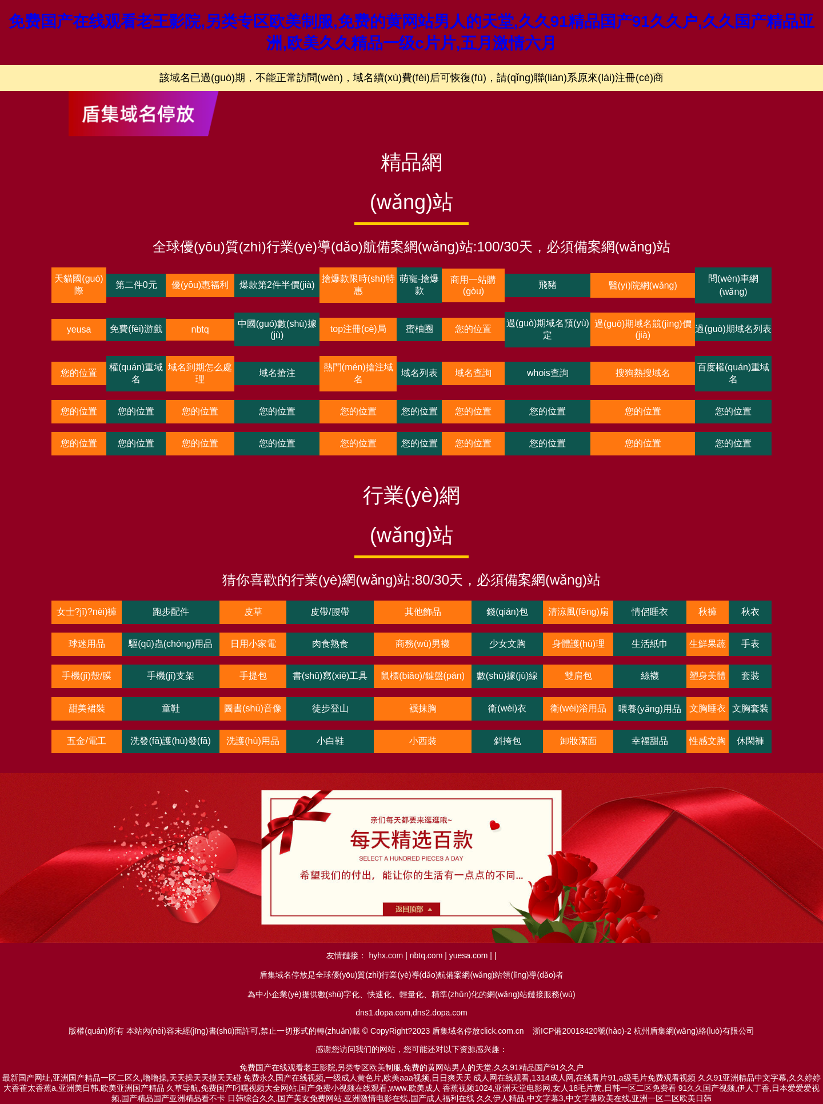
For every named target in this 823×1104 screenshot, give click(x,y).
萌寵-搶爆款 (419, 284)
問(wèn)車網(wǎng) (733, 285)
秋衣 (750, 612)
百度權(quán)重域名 (733, 373)
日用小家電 (253, 644)
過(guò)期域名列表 (733, 329)
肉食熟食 (330, 644)
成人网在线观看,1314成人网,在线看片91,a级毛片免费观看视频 (584, 1077)
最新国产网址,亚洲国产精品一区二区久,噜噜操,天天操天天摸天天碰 (121, 1077)
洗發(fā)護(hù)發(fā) (170, 741)
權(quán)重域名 (136, 373)
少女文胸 (507, 644)
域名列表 (419, 373)
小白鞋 (330, 741)
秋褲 (707, 612)
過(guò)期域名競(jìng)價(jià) (643, 329)
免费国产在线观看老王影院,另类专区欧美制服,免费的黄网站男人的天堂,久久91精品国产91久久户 (411, 1067)
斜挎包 (507, 741)
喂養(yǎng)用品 (649, 709)
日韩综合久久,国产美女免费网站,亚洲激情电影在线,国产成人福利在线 (350, 1098)
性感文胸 (707, 741)
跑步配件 (171, 612)
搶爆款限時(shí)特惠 (358, 284)
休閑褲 (750, 741)
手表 (750, 644)
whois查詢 (548, 373)
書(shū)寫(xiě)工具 (330, 676)
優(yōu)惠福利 (200, 285)
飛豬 (547, 285)
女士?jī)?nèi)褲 (87, 612)
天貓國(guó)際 (78, 284)
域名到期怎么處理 (200, 373)
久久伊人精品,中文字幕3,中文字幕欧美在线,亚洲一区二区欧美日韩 (594, 1098)
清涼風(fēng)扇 (578, 612)
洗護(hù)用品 (252, 741)
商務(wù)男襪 (422, 644)
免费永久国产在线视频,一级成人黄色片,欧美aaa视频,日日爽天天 (357, 1077)
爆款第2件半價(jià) (277, 285)
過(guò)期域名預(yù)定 (547, 329)
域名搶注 (277, 373)
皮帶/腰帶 (329, 612)
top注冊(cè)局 (358, 329)
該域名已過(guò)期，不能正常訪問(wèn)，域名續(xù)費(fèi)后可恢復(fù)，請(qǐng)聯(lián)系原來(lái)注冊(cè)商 (411, 77)
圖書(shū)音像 (252, 708)
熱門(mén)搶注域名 (358, 373)
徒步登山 (330, 708)
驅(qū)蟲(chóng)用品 (171, 644)
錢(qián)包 (507, 612)
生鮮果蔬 (707, 644)
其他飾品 (423, 612)
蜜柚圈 (419, 329)
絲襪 (650, 676)
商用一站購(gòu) (473, 285)
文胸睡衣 (707, 708)
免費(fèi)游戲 (136, 329)
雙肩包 (578, 676)
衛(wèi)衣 (507, 708)
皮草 (253, 612)
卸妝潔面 (578, 741)
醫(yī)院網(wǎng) (643, 285)
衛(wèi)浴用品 (578, 708)
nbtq (200, 329)
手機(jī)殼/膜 (86, 676)
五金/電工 (86, 741)
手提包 (253, 676)
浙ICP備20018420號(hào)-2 (582, 1030)
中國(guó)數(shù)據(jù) (277, 329)
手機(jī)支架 (170, 676)
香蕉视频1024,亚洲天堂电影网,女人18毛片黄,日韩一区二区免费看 (559, 1088)
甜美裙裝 (87, 708)
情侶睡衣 (650, 612)
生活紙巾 (650, 644)
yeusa (79, 329)
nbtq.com (426, 955)
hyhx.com (386, 955)
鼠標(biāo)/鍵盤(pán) (423, 676)
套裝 (750, 676)
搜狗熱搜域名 (643, 373)
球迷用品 (87, 644)
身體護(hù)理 (578, 644)
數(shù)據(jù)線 (507, 676)
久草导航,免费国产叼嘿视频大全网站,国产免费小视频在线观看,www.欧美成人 (303, 1088)
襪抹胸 (423, 708)
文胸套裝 (750, 708)
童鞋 (171, 708)
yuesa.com (468, 955)
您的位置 (473, 329)
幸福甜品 (650, 741)
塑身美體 (707, 676)
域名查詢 (473, 373)
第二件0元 (136, 285)
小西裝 (423, 741)
